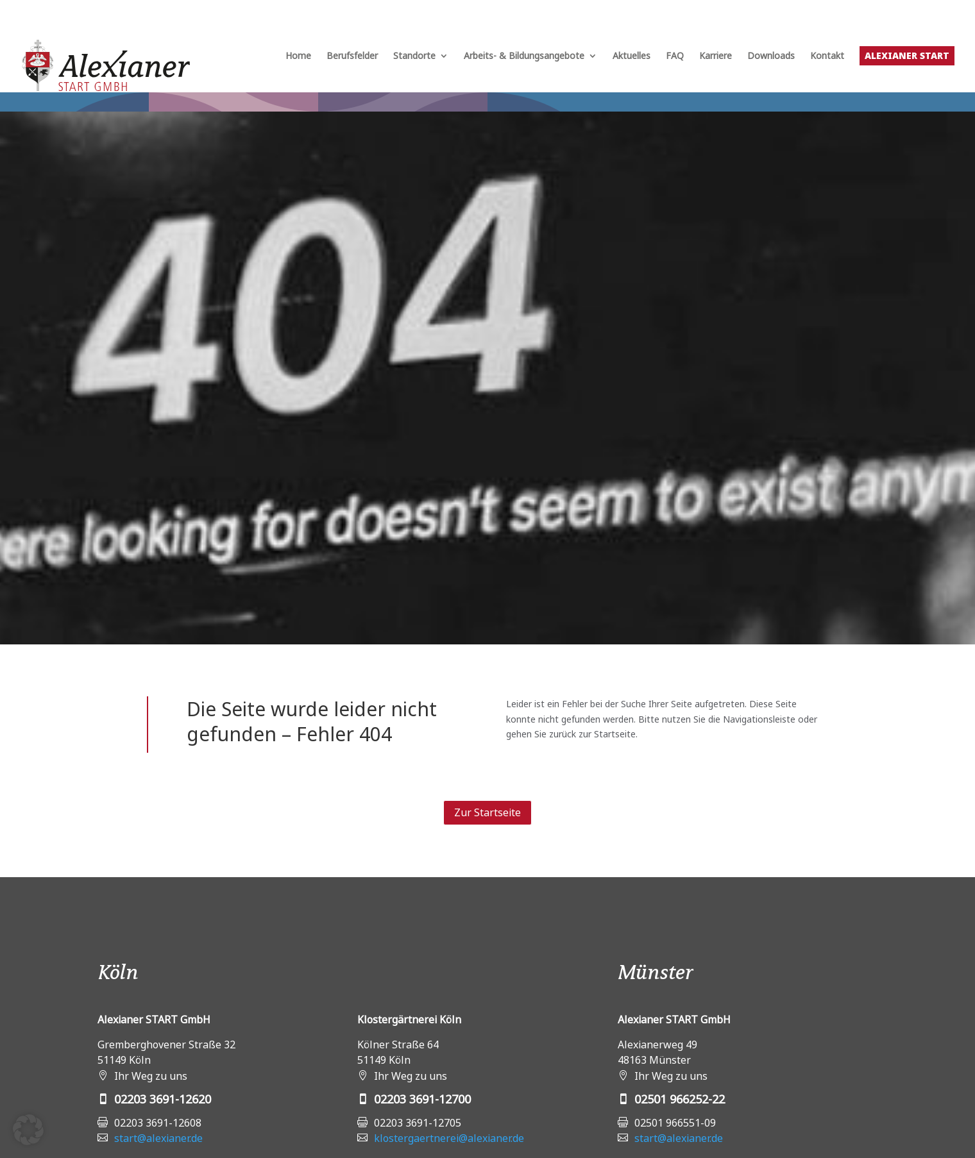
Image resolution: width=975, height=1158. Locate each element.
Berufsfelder (352, 56)
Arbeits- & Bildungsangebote (524, 56)
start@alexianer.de (158, 1138)
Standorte (414, 56)
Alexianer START (907, 55)
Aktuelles (631, 56)
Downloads (771, 56)
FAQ (675, 56)
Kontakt (827, 56)
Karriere (715, 56)
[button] (28, 1130)
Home (298, 56)
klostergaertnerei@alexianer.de (449, 1138)
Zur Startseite (487, 812)
